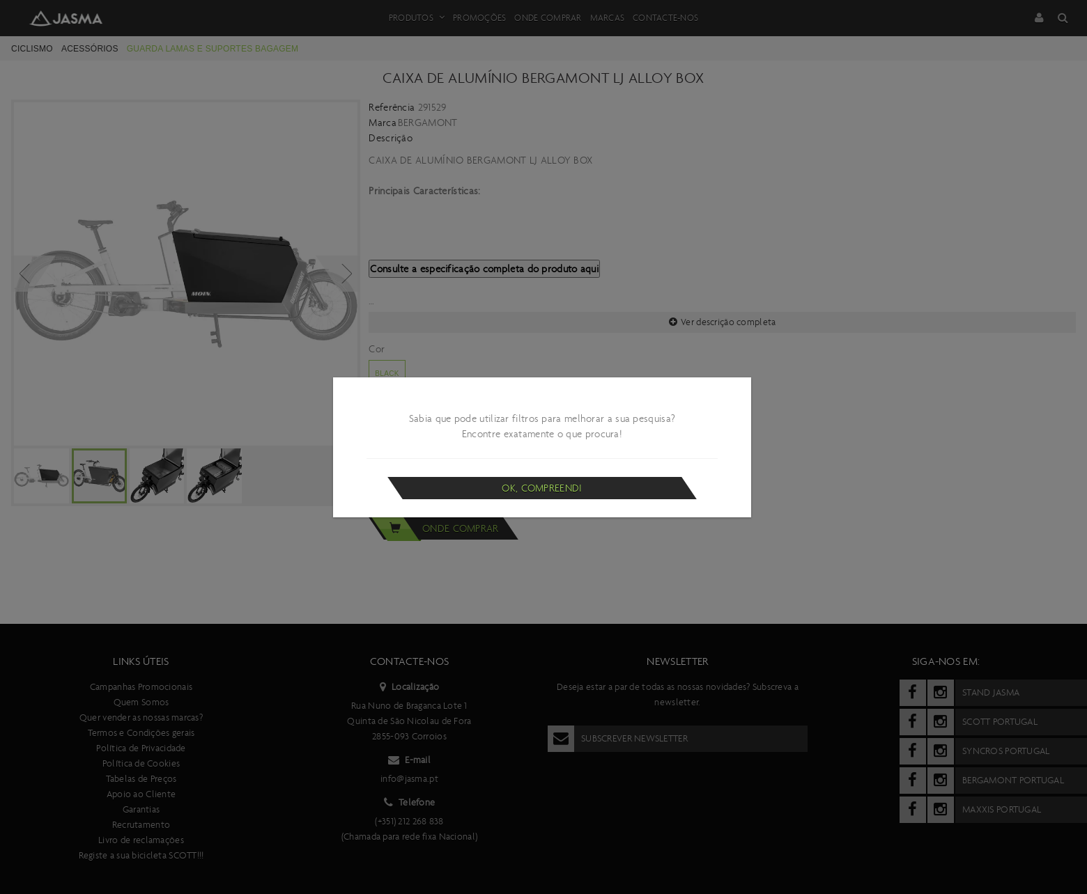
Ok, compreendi (542, 488)
